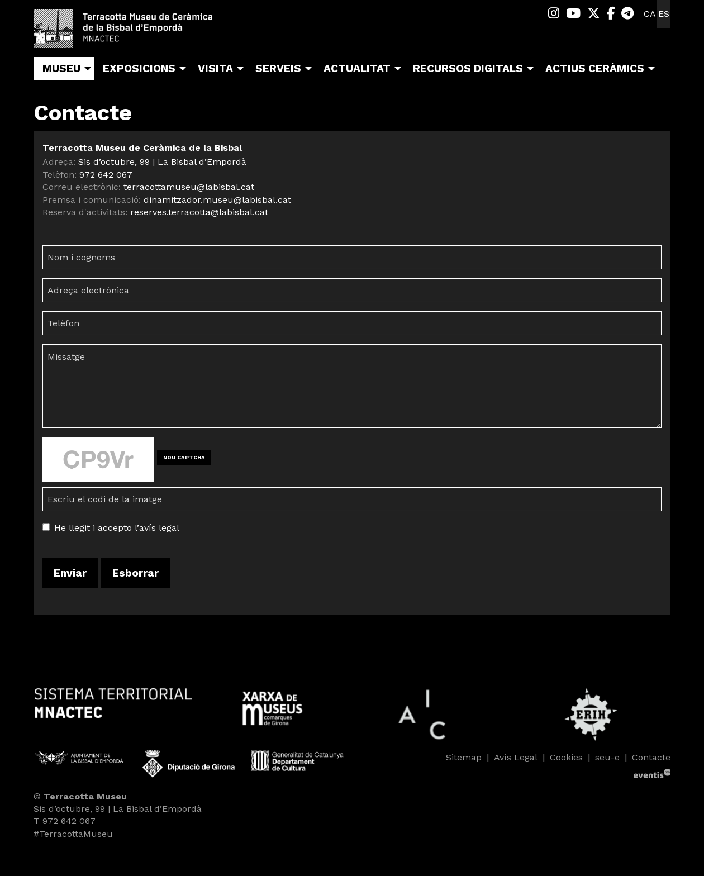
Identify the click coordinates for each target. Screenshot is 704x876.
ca (650, 13)
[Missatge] (352, 386)
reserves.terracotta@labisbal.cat (199, 212)
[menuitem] (553, 13)
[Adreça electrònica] (352, 290)
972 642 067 (105, 174)
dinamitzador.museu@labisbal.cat (217, 199)
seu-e (607, 757)
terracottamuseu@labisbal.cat (188, 187)
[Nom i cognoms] (352, 257)
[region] (352, 714)
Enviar (70, 572)
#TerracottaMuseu (73, 834)
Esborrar (135, 572)
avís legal (159, 527)
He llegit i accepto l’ (96, 527)
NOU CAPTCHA (184, 457)
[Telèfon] (352, 323)
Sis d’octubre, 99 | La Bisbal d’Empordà (162, 161)
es (663, 13)
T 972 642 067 (65, 821)
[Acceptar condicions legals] (46, 527)
